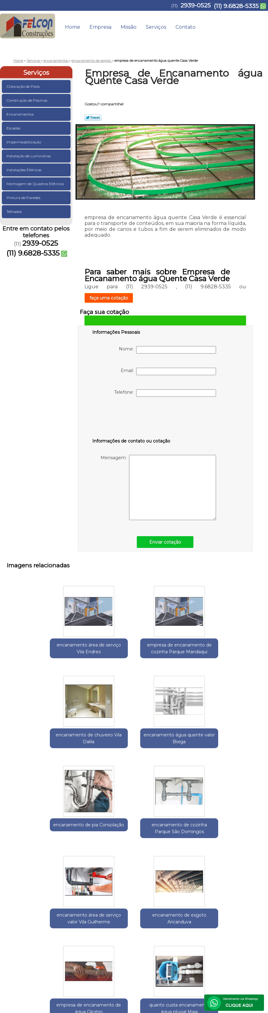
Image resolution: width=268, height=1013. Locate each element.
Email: (168, 371)
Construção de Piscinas (27, 100)
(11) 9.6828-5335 (236, 6)
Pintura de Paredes (23, 197)
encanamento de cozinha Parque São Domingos (104, 749)
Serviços (156, 27)
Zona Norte (122, 884)
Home (72, 27)
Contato (185, 27)
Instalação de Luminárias (29, 156)
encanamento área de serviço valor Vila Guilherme (164, 749)
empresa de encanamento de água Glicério (104, 843)
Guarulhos (41, 884)
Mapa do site (247, 940)
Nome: (167, 350)
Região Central (69, 884)
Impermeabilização (24, 142)
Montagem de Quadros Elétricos (35, 183)
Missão (128, 27)
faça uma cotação (108, 298)
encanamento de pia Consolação (43, 746)
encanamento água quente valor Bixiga (224, 648)
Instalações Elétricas (24, 169)
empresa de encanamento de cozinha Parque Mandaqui (104, 652)
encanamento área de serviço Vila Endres (43, 648)
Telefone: (165, 393)
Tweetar (93, 117)
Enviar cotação (165, 542)
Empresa (100, 27)
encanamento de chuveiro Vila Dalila (164, 645)
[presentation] (131, 419)
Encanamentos (20, 114)
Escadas (13, 128)
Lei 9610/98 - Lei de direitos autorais (195, 920)
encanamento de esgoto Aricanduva (224, 746)
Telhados (14, 211)
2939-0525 (195, 5)
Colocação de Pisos (23, 86)
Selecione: (17, 884)
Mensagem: (158, 487)
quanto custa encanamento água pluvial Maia (164, 843)
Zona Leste (97, 884)
